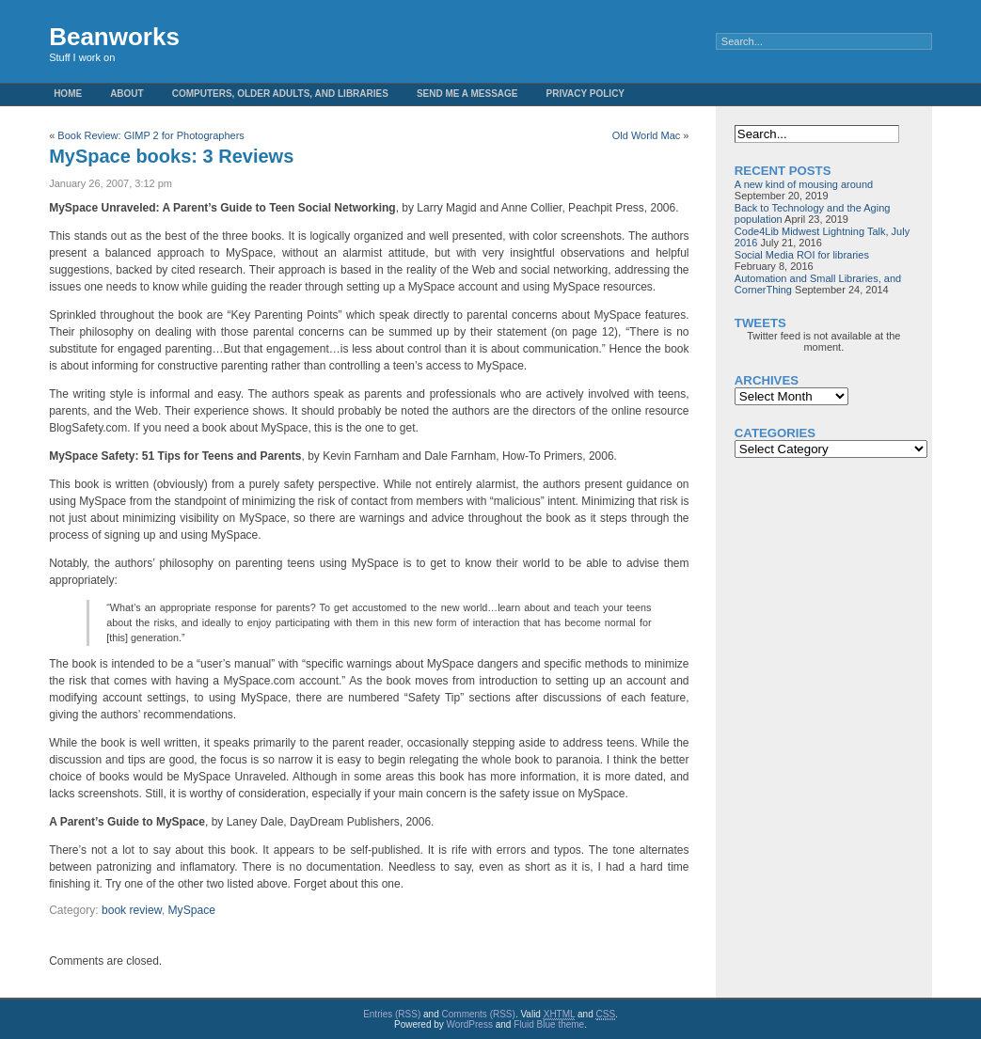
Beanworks (114, 37)
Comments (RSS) (478, 1014)
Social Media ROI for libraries (802, 254)
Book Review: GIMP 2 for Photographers (151, 135)
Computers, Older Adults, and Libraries (280, 93)
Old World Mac (646, 135)
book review (132, 910)
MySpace (191, 910)
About (127, 93)
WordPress (470, 1024)
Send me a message (467, 93)
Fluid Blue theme (549, 1024)
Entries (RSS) (391, 1014)
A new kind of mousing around (804, 184)
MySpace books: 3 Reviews (171, 156)
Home (68, 93)
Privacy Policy (585, 93)
